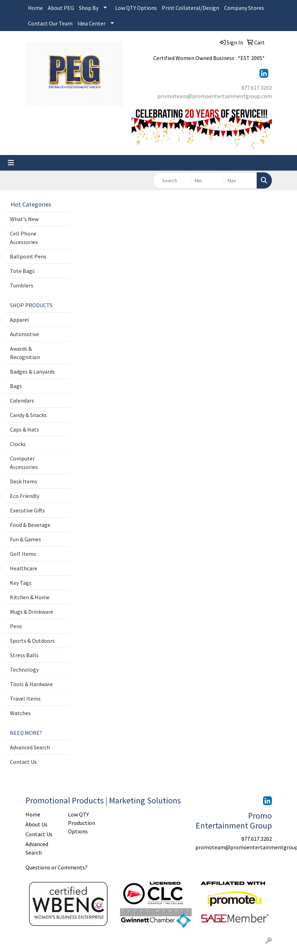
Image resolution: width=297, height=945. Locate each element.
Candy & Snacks (28, 414)
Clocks (18, 443)
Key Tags (21, 582)
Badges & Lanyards (32, 371)
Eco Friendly (24, 495)
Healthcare (23, 568)
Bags (16, 386)
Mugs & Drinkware (31, 611)
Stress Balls (24, 655)
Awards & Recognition (25, 353)
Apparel (19, 319)
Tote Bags (22, 270)
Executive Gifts (27, 510)
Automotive (24, 334)
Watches (20, 713)
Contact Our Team (50, 23)
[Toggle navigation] (11, 163)
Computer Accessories (24, 462)
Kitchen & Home (30, 597)
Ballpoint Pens (28, 256)
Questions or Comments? (56, 867)
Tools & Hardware (31, 684)
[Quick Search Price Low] (207, 180)
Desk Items (23, 481)
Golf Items (23, 553)
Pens (16, 626)
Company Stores (244, 7)
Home (35, 7)
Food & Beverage (30, 524)
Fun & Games (25, 539)
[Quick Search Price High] (240, 180)
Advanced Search (30, 747)
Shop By (88, 7)
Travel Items (25, 698)
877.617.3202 (256, 87)
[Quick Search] (172, 180)
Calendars (22, 400)
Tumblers (21, 285)
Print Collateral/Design (190, 7)
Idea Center (91, 23)
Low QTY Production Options (81, 823)
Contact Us (23, 761)
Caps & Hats (24, 429)
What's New (24, 218)
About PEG (61, 7)
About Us (36, 824)
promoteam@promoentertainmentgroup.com (215, 96)
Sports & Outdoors (32, 640)
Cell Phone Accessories (24, 237)
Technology (24, 669)
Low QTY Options (136, 7)
